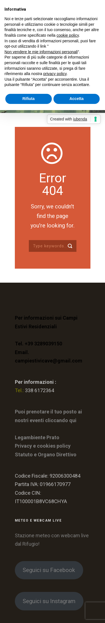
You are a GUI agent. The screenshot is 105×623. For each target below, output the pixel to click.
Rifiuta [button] (28, 98)
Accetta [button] (76, 98)
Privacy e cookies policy (43, 446)
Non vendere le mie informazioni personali (41, 52)
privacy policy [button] (55, 73)
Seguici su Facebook (49, 570)
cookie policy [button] (68, 35)
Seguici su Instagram (49, 601)
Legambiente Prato (37, 437)
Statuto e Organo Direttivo (45, 454)
